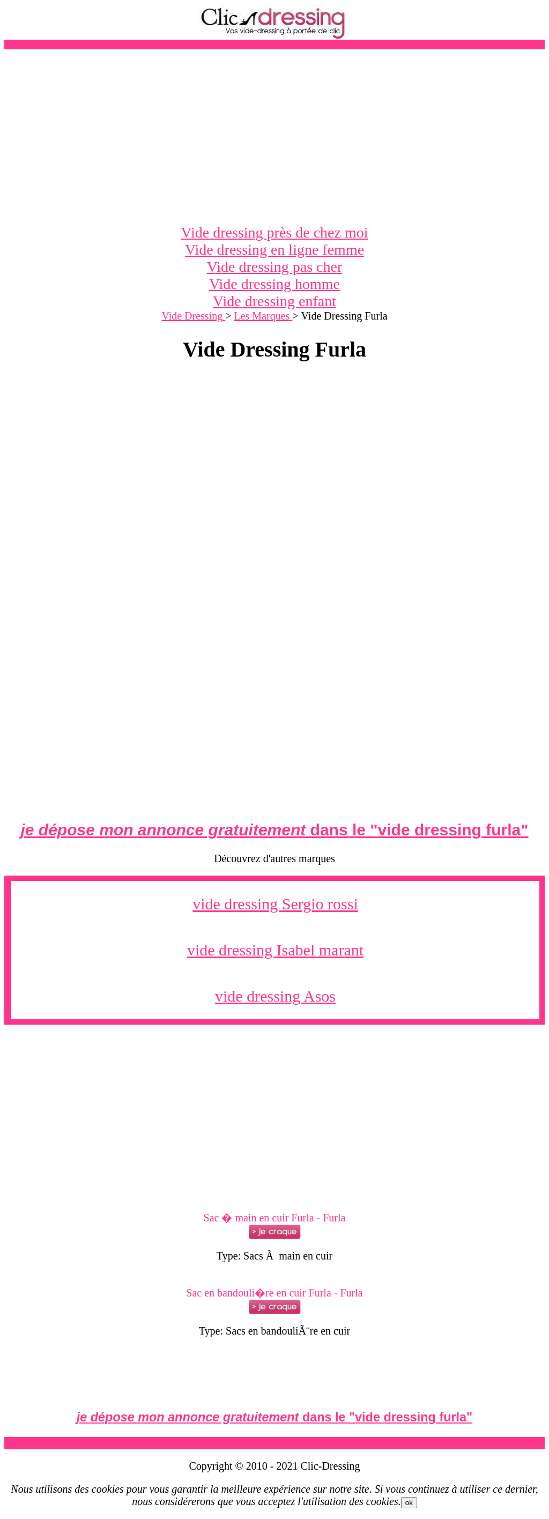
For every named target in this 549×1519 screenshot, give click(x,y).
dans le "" (274, 830)
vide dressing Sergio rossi (275, 904)
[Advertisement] (274, 137)
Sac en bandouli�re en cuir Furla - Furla (274, 1293)
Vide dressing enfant (274, 301)
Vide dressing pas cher (275, 266)
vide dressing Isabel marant (275, 950)
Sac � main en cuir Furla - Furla (275, 1218)
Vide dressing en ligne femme (274, 249)
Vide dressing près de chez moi (274, 232)
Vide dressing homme (274, 284)
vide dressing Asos (275, 996)
